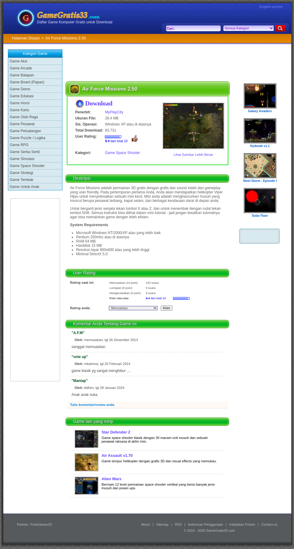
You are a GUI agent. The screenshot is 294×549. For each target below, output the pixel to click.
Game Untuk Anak (24, 187)
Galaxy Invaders (260, 111)
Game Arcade (21, 68)
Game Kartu (19, 110)
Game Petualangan (25, 131)
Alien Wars (112, 479)
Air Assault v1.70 (117, 455)
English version (270, 6)
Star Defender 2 (116, 432)
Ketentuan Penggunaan (205, 524)
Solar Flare (260, 215)
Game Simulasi (22, 159)
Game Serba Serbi (25, 152)
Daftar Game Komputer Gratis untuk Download (74, 22)
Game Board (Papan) (27, 82)
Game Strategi (21, 173)
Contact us (269, 524)
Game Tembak (21, 180)
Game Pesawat (22, 124)
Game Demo (20, 89)
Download (98, 103)
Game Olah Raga (24, 117)
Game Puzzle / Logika (27, 138)
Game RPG (19, 145)
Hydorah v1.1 (259, 146)
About (145, 524)
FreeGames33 (41, 524)
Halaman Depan (26, 38)
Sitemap (162, 524)
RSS (178, 524)
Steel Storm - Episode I (260, 180)
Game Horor (20, 103)
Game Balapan (22, 75)
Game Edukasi (22, 96)
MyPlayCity (114, 112)
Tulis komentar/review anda (92, 405)
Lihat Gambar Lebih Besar (193, 154)
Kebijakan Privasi (242, 524)
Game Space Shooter (27, 166)
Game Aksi (18, 61)
